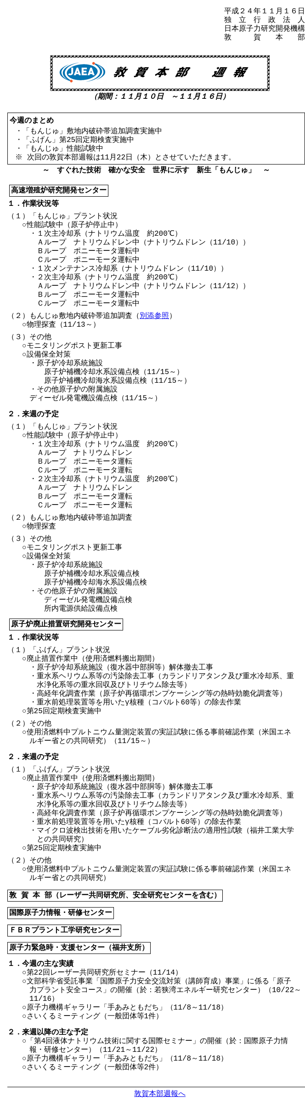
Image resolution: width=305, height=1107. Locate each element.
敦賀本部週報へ (160, 1093)
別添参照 (154, 316)
